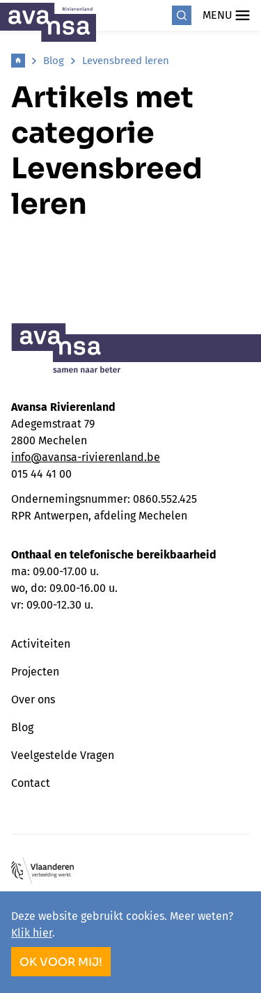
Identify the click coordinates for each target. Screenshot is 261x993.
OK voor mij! (60, 962)
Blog (53, 60)
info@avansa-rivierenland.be (85, 457)
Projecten (35, 671)
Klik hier (31, 932)
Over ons (33, 699)
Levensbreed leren (125, 60)
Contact (30, 783)
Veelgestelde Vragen (62, 755)
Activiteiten (40, 643)
